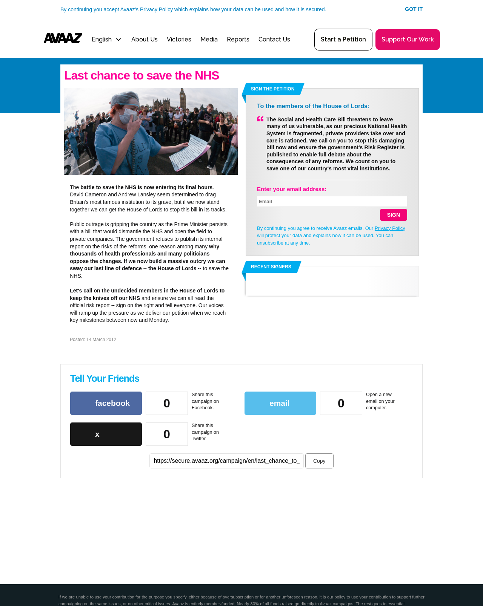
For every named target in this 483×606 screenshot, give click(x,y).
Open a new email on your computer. (380, 401)
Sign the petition (272, 89)
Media (209, 39)
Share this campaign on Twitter (205, 432)
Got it (414, 9)
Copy (319, 461)
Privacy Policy (156, 9)
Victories (179, 39)
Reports (238, 39)
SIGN (393, 215)
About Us (144, 39)
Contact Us (274, 39)
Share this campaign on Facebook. (205, 401)
